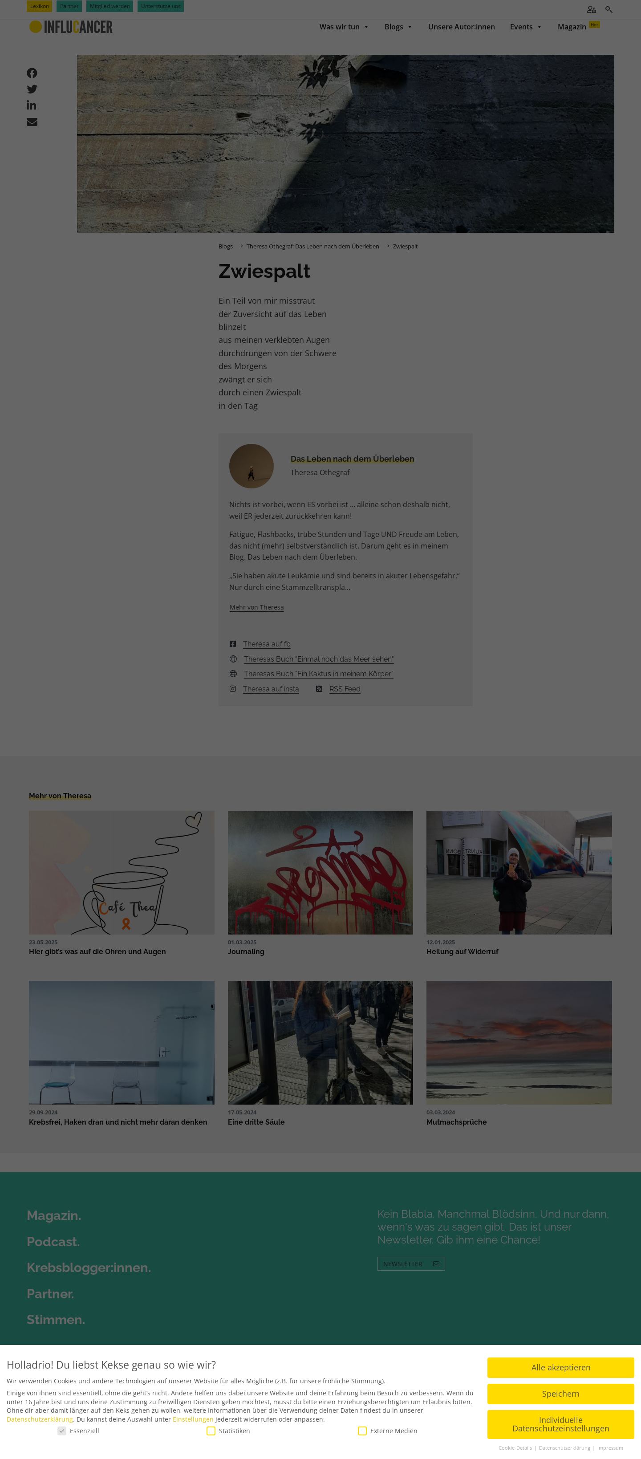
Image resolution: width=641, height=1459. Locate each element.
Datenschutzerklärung (40, 1419)
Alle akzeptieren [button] (561, 1367)
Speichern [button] (561, 1393)
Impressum (610, 1448)
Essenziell (78, 1430)
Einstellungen (193, 1419)
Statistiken (228, 1430)
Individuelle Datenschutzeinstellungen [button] (560, 1424)
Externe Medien (388, 1430)
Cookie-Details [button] (516, 1448)
